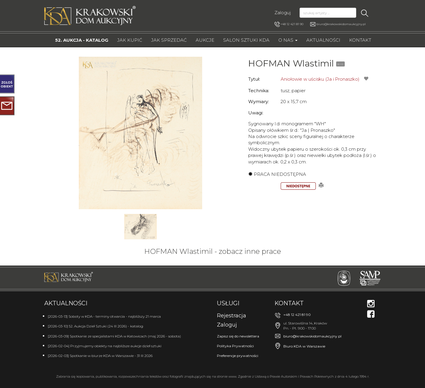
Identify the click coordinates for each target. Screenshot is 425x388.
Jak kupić (129, 40)
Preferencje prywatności (237, 355)
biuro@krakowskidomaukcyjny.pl (341, 24)
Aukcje (205, 40)
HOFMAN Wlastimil (291, 63)
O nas (288, 40)
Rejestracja (231, 315)
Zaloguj (282, 12)
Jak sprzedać (169, 40)
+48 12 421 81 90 (288, 24)
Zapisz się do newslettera (238, 336)
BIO (340, 64)
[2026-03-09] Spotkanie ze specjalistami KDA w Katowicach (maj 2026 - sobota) (114, 336)
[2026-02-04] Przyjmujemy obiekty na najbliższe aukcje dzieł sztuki (104, 346)
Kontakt (360, 40)
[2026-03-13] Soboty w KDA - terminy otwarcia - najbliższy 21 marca (104, 316)
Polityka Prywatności (235, 346)
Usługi (228, 303)
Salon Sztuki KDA (246, 40)
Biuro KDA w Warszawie (304, 346)
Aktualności (323, 40)
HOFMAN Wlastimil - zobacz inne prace (212, 251)
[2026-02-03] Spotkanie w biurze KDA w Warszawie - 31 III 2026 (100, 355)
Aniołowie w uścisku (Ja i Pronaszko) (320, 79)
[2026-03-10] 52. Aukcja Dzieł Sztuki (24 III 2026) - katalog (95, 326)
